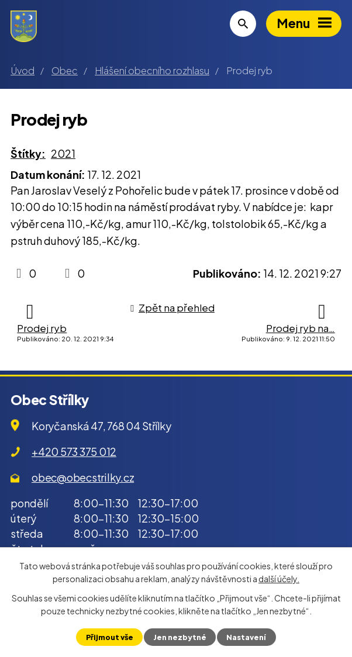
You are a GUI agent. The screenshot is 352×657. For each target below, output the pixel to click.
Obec (64, 70)
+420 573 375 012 (74, 451)
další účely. (278, 578)
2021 (63, 153)
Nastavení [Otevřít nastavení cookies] (246, 637)
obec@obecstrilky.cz (83, 477)
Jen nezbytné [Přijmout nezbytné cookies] (179, 637)
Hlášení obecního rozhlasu (152, 70)
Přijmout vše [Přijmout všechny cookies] (109, 637)
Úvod (22, 70)
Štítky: (28, 153)
